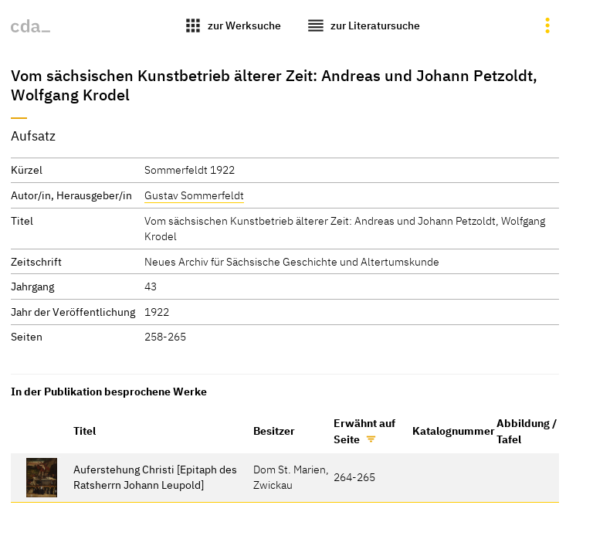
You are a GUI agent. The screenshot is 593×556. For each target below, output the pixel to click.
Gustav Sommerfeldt (194, 195)
